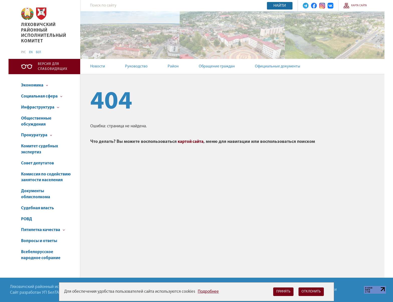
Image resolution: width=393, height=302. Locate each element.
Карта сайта (359, 5)
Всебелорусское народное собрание (40, 255)
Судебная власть (37, 208)
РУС (23, 52)
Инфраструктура (40, 107)
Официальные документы (277, 66)
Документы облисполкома (35, 194)
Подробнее (208, 291)
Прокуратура (36, 135)
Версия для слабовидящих (52, 66)
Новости (97, 66)
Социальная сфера (41, 96)
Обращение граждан (217, 66)
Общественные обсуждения (36, 121)
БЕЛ (38, 52)
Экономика (34, 85)
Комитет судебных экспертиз (39, 149)
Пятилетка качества (43, 230)
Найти (279, 6)
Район (173, 66)
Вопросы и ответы (39, 241)
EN (31, 52)
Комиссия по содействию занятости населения (46, 177)
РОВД (26, 219)
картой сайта (191, 142)
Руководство (136, 66)
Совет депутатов (37, 163)
